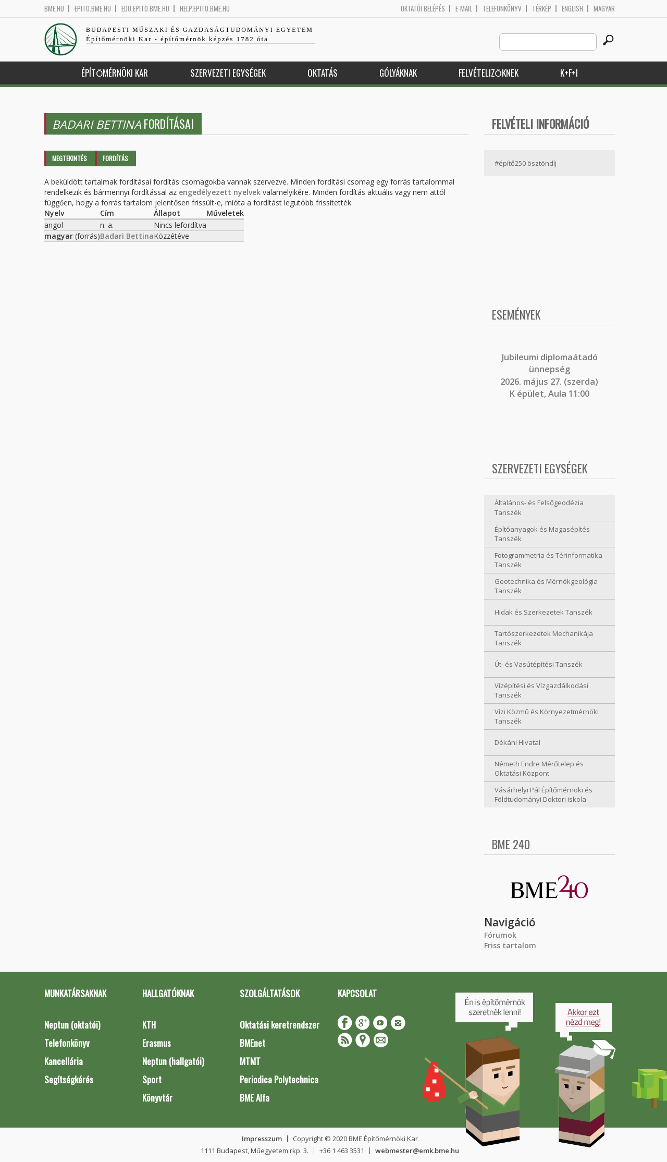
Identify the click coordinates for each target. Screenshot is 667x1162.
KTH (149, 1024)
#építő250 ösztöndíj (526, 163)
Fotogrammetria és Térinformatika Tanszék (548, 560)
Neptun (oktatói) (72, 1024)
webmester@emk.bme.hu (417, 1150)
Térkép (541, 8)
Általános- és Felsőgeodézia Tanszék (539, 507)
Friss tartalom (510, 945)
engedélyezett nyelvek (220, 192)
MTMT (250, 1061)
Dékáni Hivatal (517, 742)
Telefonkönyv (502, 8)
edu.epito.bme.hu (145, 8)
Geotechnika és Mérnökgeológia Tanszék (546, 586)
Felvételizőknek (488, 72)
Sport (152, 1079)
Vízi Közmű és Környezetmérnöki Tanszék (547, 716)
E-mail (463, 8)
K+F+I (569, 72)
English (572, 8)
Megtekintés (69, 158)
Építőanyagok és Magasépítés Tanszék (542, 534)
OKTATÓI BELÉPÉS (423, 8)
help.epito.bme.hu (205, 8)
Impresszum (262, 1138)
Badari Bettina (127, 236)
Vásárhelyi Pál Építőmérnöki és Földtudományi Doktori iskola (543, 794)
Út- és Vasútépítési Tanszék (539, 664)
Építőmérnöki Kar (114, 72)
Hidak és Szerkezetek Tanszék (543, 612)
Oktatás (322, 72)
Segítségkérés (68, 1079)
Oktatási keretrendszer (279, 1024)
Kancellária (63, 1061)
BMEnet (252, 1042)
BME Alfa (254, 1097)
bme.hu (54, 8)
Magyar (604, 8)
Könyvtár (157, 1097)
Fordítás (115, 158)
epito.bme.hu (93, 8)
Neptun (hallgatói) (173, 1061)
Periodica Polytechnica (279, 1079)
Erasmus (156, 1042)
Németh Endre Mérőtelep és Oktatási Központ (539, 768)
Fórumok (500, 935)
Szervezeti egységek (228, 72)
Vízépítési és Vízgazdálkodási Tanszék (541, 690)
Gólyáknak (398, 72)
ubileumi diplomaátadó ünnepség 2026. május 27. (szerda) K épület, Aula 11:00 (549, 375)
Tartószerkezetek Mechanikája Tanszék (544, 638)
